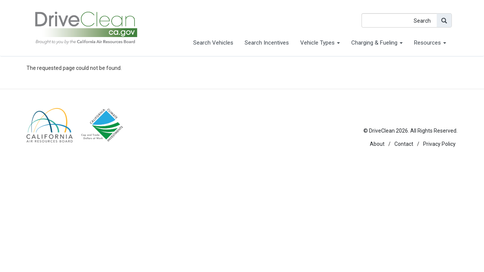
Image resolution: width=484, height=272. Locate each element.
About (377, 144)
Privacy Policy (439, 144)
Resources (430, 42)
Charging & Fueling (377, 42)
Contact (403, 144)
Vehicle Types (320, 42)
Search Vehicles (213, 42)
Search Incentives (267, 42)
